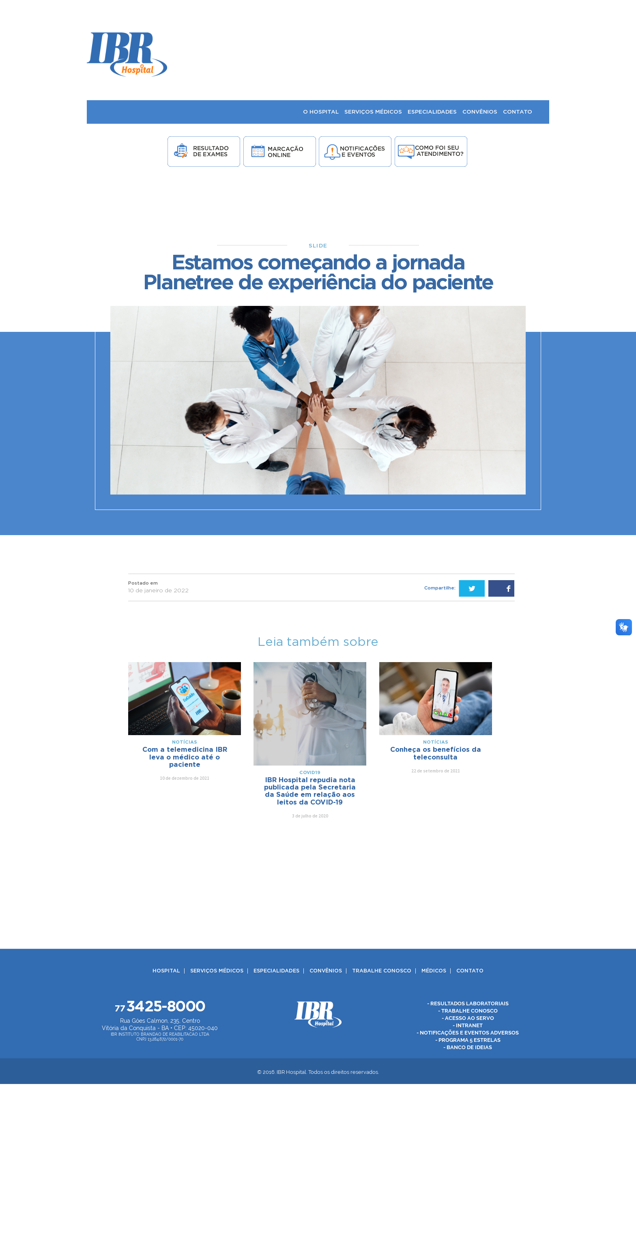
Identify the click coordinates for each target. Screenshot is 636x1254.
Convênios (325, 971)
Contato (469, 971)
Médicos (433, 971)
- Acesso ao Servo (468, 1018)
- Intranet (468, 1025)
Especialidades (276, 971)
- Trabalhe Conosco (468, 1011)
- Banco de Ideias (467, 1047)
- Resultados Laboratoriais (468, 1003)
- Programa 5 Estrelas (468, 1040)
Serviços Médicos (216, 971)
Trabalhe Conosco (381, 971)
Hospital (166, 971)
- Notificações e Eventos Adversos (468, 1033)
